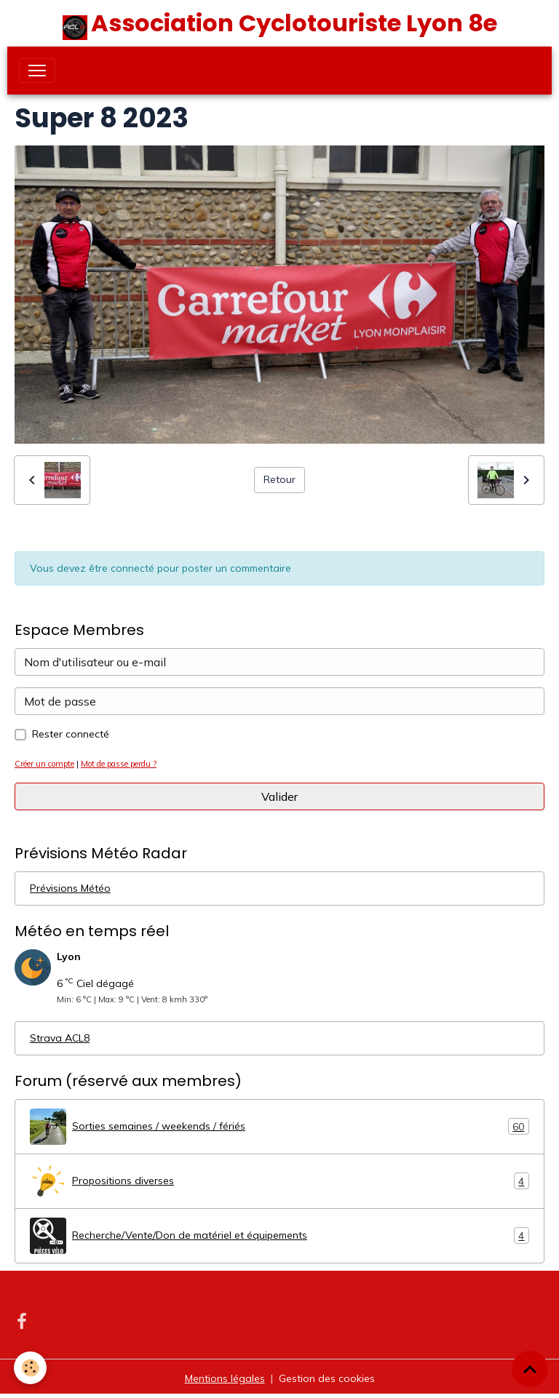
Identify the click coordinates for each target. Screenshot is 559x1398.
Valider (279, 796)
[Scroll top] (530, 1369)
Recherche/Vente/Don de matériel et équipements (279, 1236)
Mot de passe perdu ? (118, 764)
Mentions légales (225, 1378)
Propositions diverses (279, 1181)
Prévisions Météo (70, 888)
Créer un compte (44, 764)
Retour (279, 479)
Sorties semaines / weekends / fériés (279, 1127)
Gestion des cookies (327, 1378)
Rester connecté (70, 733)
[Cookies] (31, 1367)
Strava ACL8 (60, 1037)
